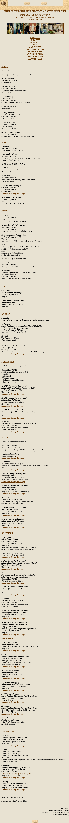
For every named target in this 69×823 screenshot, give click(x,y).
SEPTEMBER (7, 362)
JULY (3, 286)
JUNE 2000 (35, 42)
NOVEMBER (7, 533)
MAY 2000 (35, 40)
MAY (3, 142)
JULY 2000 (35, 45)
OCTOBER (6, 438)
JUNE (4, 211)
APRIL (4, 67)
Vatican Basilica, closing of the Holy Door (16, 774)
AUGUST (5, 314)
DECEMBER (7, 638)
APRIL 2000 (35, 38)
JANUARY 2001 (35, 59)
